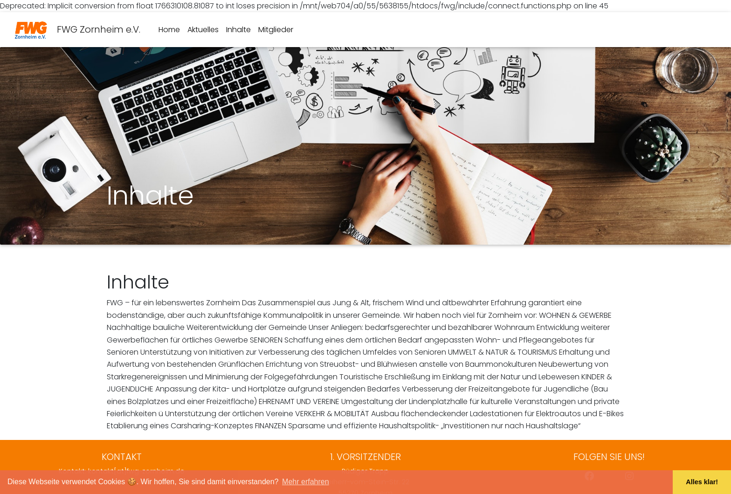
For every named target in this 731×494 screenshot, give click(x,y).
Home (169, 29)
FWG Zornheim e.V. (77, 30)
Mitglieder (275, 29)
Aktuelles (203, 29)
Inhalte (238, 29)
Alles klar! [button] (702, 482)
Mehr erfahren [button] (305, 482)
